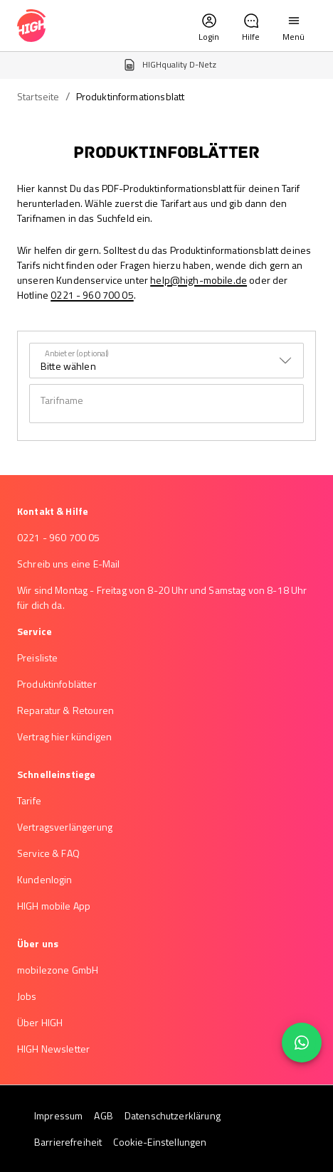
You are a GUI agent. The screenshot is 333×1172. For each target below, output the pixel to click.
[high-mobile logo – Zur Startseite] (31, 25)
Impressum (58, 1115)
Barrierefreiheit (68, 1141)
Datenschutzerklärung (173, 1115)
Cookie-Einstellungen (159, 1141)
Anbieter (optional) (77, 353)
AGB (103, 1115)
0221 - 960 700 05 (92, 294)
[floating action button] (302, 1042)
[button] (209, 26)
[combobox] (166, 360)
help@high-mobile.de (198, 279)
